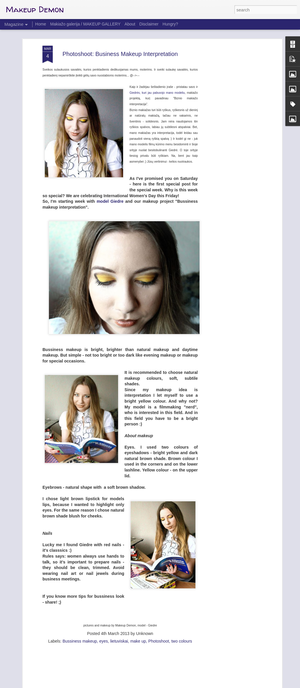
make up (138, 616)
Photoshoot (158, 616)
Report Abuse (185, 685)
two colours (181, 616)
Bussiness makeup (79, 616)
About (130, 24)
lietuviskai (119, 616)
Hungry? (170, 24)
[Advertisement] (230, 113)
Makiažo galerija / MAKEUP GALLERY (85, 24)
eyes (103, 616)
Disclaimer (148, 24)
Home (40, 24)
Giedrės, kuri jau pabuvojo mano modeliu (157, 68)
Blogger (168, 685)
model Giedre (109, 176)
